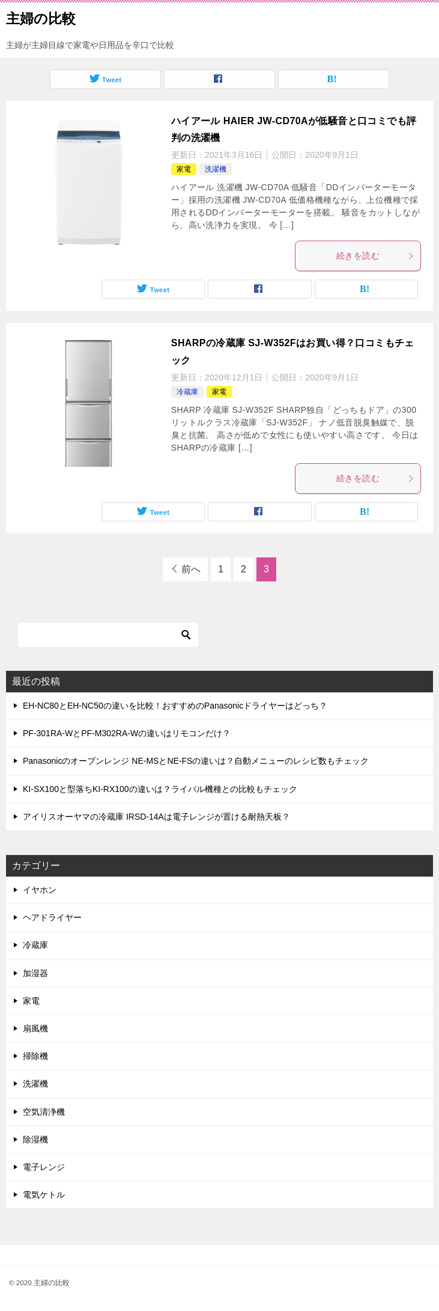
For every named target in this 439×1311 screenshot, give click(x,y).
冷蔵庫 (187, 392)
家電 (184, 169)
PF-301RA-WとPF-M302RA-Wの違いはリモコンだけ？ (127, 733)
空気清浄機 (44, 1112)
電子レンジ (44, 1167)
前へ (191, 569)
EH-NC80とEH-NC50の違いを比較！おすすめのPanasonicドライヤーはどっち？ (175, 705)
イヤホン (39, 890)
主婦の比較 (41, 17)
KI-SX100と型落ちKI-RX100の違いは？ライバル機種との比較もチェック (160, 789)
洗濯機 (215, 169)
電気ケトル (44, 1194)
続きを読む (375, 255)
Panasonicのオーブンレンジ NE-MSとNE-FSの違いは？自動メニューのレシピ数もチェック (196, 761)
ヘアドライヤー (52, 917)
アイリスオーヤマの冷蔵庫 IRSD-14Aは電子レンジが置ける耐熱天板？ (156, 816)
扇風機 (35, 1028)
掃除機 (35, 1056)
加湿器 (35, 973)
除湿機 (35, 1139)
